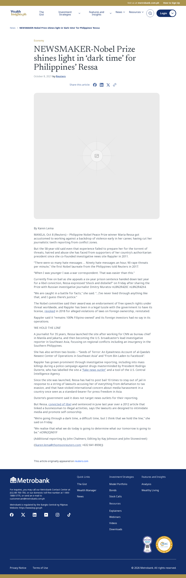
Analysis (146, 484)
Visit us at (143, 3)
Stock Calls (115, 496)
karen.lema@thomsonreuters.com (58, 445)
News (120, 12)
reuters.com (81, 461)
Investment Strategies (69, 13)
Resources (136, 12)
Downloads (115, 529)
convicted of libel (59, 404)
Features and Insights (100, 13)
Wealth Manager (86, 490)
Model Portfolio (118, 484)
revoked (49, 311)
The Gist (41, 13)
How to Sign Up (171, 3)
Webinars (115, 517)
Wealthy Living (150, 490)
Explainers (115, 510)
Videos (113, 523)
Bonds (113, 490)
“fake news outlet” (94, 370)
